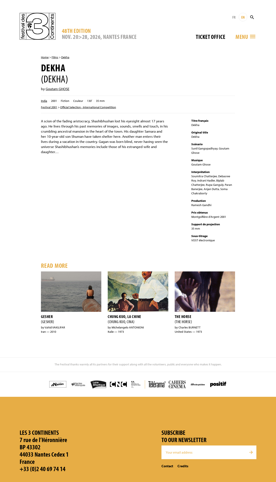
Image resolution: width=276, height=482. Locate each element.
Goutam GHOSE (57, 88)
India (44, 101)
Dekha (65, 57)
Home (45, 57)
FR (233, 17)
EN (243, 17)
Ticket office (210, 36)
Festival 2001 (49, 107)
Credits (182, 466)
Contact (167, 466)
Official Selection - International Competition (88, 107)
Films (55, 57)
